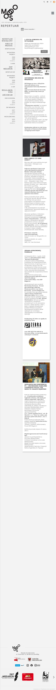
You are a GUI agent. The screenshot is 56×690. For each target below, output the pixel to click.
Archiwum (7, 95)
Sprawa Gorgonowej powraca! (33, 251)
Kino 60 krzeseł (9, 45)
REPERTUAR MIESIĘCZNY (7, 40)
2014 (25, 22)
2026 (13, 57)
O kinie (13, 63)
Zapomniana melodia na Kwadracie (34, 78)
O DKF (13, 87)
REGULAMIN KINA (7, 91)
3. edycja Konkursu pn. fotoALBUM (33, 40)
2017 (13, 101)
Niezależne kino (9, 116)
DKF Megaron (8, 22)
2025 (13, 59)
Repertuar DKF (10, 72)
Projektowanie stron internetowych (48, 689)
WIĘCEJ (44, 51)
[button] (44, 2)
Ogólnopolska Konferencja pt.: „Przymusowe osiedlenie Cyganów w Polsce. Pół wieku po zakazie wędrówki (36, 386)
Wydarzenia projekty (18, 22)
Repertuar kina (10, 49)
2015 (13, 119)
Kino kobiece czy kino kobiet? (33, 159)
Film (3, 22)
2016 (13, 103)
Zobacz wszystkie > (29, 29)
